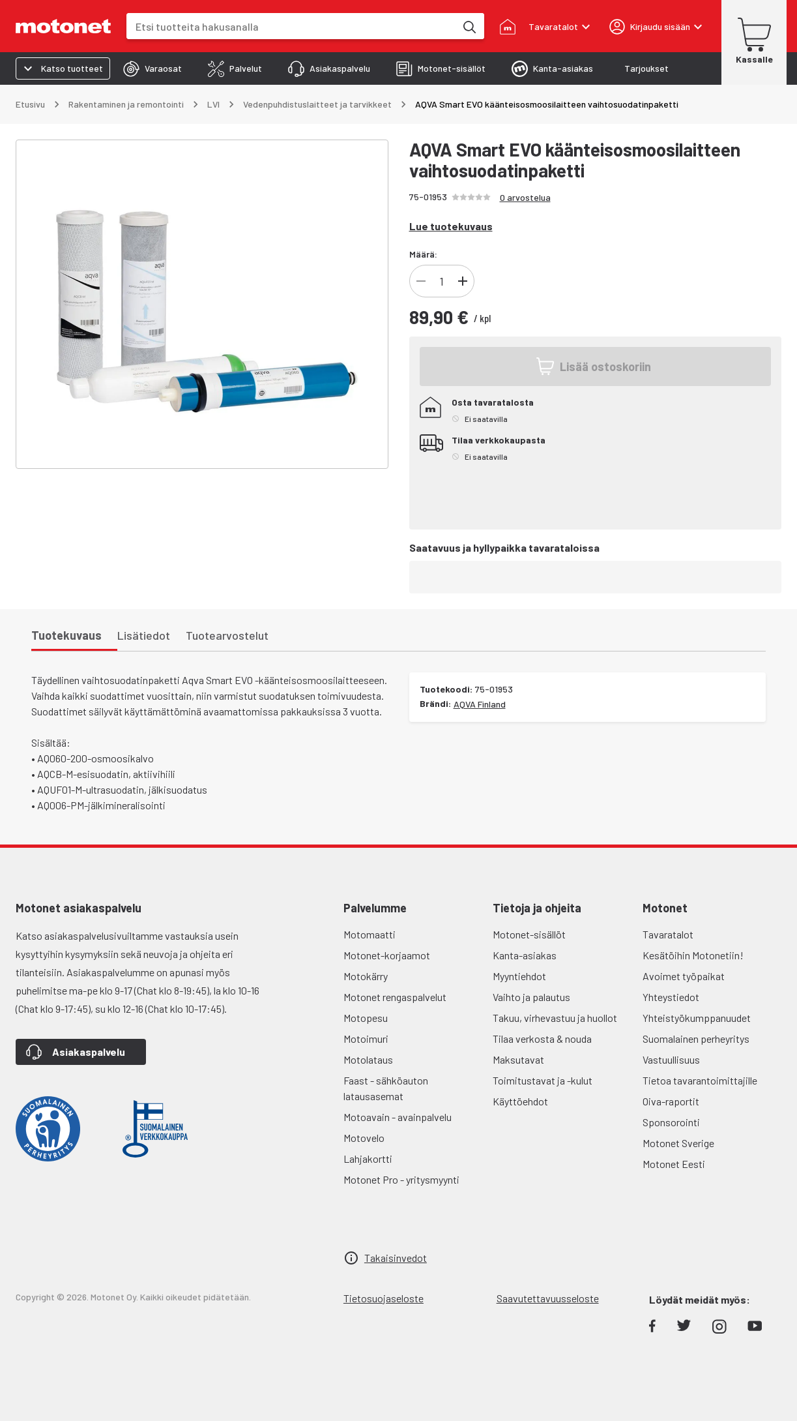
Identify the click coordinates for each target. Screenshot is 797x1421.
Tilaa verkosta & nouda (542, 1038)
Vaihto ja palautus (531, 997)
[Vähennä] (421, 281)
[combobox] (291, 26)
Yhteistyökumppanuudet (697, 1017)
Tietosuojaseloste (383, 1298)
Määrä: (423, 254)
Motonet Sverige (678, 1143)
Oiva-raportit (671, 1101)
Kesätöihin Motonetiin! (693, 955)
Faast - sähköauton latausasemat (385, 1088)
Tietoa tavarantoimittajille (700, 1080)
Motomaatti (369, 934)
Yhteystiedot (671, 997)
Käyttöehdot (520, 1101)
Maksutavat (518, 1059)
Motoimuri (365, 1038)
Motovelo (363, 1137)
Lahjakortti (367, 1158)
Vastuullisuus (671, 1059)
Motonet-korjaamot (386, 955)
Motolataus (368, 1059)
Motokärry (365, 976)
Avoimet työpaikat (684, 976)
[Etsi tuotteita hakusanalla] (469, 26)
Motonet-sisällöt (529, 934)
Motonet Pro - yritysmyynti (401, 1179)
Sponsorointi (671, 1122)
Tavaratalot (668, 934)
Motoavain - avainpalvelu (397, 1117)
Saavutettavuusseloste (548, 1298)
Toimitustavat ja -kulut (542, 1080)
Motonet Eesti (674, 1164)
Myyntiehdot (519, 976)
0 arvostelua (525, 197)
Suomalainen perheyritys (696, 1038)
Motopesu (365, 1017)
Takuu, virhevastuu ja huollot (555, 1017)
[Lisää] (463, 281)
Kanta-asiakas (525, 955)
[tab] (152, 68)
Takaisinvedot (395, 1257)
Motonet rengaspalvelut (394, 997)
